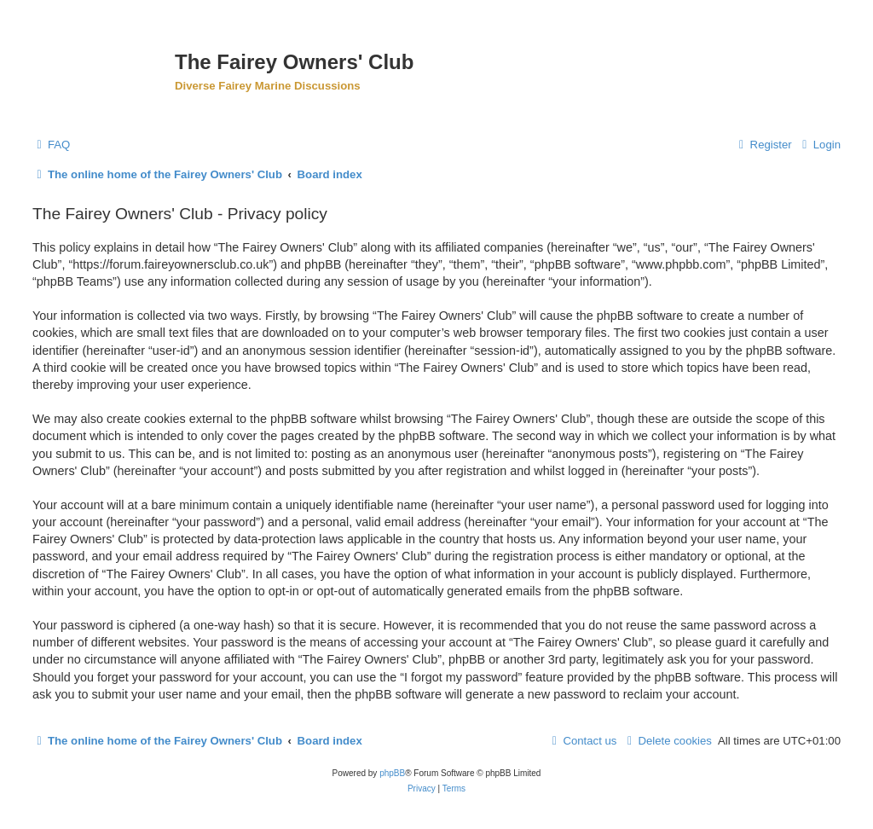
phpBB (392, 773)
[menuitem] (51, 144)
